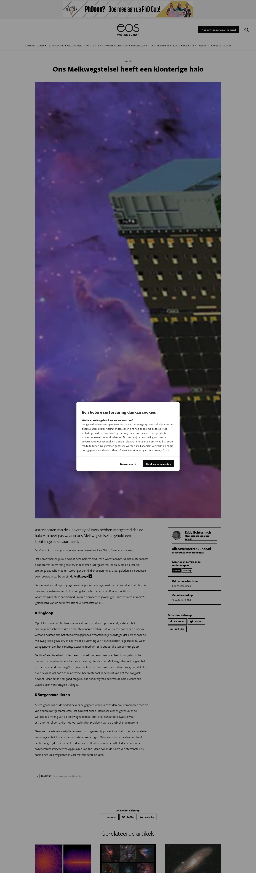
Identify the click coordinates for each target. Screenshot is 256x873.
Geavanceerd (128, 464)
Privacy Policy (161, 450)
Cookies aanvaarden (158, 464)
